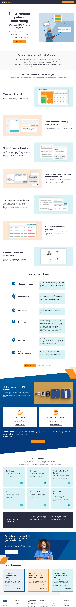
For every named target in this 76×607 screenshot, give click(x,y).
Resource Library (67, 602)
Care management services (44, 365)
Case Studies (66, 605)
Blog (65, 603)
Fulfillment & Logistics (32, 604)
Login (60, 2)
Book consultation (29, 365)
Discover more (33, 524)
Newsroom (54, 605)
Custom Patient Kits (31, 606)
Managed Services (43, 602)
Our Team (53, 603)
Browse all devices (7, 399)
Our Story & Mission (55, 602)
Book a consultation (68, 2)
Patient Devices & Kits (32, 603)
